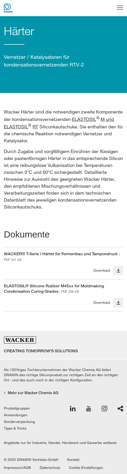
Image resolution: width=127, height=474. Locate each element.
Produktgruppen (17, 408)
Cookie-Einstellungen (86, 467)
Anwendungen (15, 415)
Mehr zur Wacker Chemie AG (31, 392)
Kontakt (73, 459)
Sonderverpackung (19, 421)
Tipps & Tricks (15, 428)
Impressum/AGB (17, 467)
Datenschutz (50, 467)
